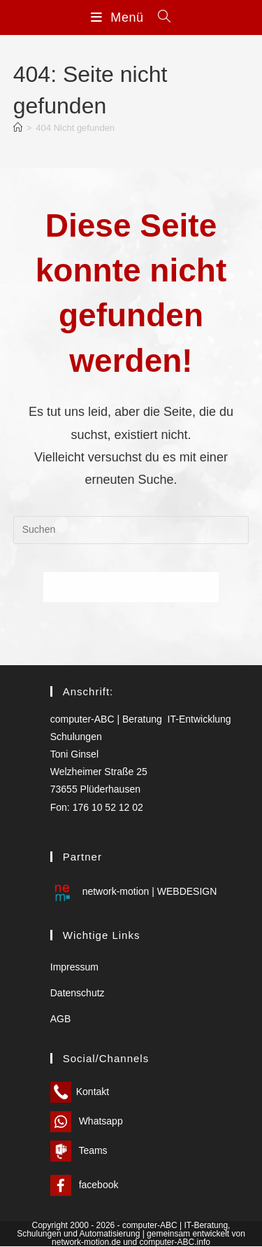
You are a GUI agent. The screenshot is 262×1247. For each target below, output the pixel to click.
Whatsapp (86, 1121)
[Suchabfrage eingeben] (131, 530)
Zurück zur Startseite (130, 587)
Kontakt (79, 1092)
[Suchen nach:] (159, 18)
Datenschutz (77, 993)
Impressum (74, 967)
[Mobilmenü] (119, 18)
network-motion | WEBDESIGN (133, 892)
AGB (60, 1019)
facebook (84, 1185)
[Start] (17, 128)
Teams (79, 1151)
